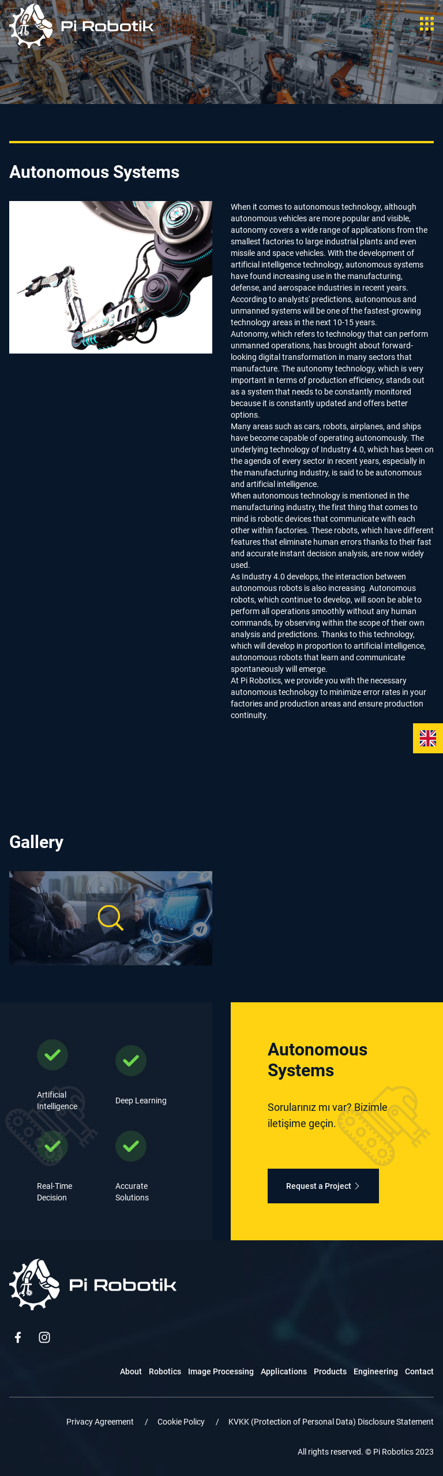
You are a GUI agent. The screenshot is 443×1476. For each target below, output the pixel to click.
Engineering (376, 1371)
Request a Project (323, 1186)
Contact (419, 1371)
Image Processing (221, 1371)
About (131, 1371)
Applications (284, 1371)
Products (330, 1371)
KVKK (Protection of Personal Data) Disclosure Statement (331, 1421)
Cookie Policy (182, 1421)
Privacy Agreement (101, 1421)
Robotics (165, 1371)
